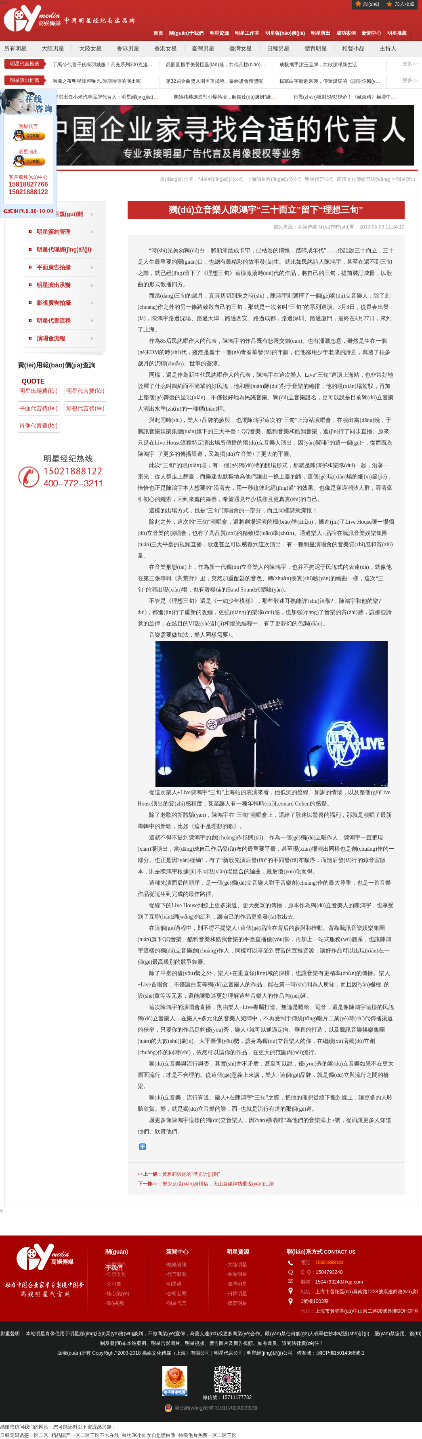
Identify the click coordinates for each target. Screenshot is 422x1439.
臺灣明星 (237, 1284)
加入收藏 (404, 4)
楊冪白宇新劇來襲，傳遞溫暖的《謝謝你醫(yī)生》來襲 (338, 81)
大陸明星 (237, 1264)
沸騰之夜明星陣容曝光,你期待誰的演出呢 (96, 81)
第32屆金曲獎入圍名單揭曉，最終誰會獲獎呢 (214, 81)
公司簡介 (116, 1264)
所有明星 (15, 48)
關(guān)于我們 (186, 33)
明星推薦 (397, 33)
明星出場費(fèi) (38, 391)
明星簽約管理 (54, 232)
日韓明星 (237, 1293)
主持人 (388, 48)
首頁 (158, 33)
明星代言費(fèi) (85, 391)
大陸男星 (53, 48)
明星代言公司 (229, 1353)
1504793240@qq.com (339, 1282)
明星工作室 (247, 33)
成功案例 (346, 33)
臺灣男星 (203, 48)
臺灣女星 (240, 48)
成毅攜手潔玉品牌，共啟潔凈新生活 (318, 64)
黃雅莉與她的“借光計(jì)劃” (191, 1174)
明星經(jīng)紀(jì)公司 (269, 1353)
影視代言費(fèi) (85, 408)
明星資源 (219, 33)
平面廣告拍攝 (54, 267)
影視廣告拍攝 (54, 303)
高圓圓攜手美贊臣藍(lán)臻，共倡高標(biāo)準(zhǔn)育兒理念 (232, 64)
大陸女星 (90, 48)
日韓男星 (278, 48)
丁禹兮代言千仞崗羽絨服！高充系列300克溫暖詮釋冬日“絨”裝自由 (123, 64)
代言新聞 (177, 1274)
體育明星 (315, 48)
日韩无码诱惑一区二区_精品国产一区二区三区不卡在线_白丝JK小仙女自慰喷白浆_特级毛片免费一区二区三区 (118, 1435)
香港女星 (165, 48)
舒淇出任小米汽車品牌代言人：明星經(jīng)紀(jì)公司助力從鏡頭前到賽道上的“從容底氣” (148, 97)
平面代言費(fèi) (38, 408)
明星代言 (177, 1303)
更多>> (410, 64)
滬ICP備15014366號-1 (340, 1353)
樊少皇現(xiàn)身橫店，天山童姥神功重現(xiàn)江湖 (218, 1184)
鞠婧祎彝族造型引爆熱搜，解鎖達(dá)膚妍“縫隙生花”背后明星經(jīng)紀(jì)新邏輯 (261, 97)
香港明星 (237, 1274)
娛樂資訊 (177, 1264)
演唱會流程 (51, 338)
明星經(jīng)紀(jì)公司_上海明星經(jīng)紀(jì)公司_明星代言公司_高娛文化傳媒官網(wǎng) (294, 179)
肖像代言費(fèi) (38, 425)
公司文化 (116, 1274)
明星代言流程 (54, 320)
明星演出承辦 (54, 285)
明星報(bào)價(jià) (285, 33)
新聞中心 (371, 33)
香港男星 (128, 48)
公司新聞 (177, 1293)
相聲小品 (353, 48)
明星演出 (320, 33)
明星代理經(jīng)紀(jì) (64, 249)
